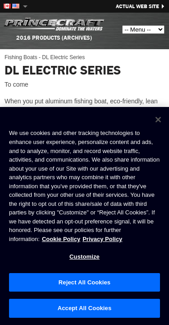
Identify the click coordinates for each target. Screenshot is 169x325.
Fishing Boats (21, 57)
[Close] (158, 120)
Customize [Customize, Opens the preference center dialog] (84, 256)
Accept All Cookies (85, 308)
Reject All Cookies (84, 282)
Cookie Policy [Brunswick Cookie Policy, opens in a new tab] (61, 239)
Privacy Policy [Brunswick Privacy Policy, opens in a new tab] (102, 239)
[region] (84, 216)
